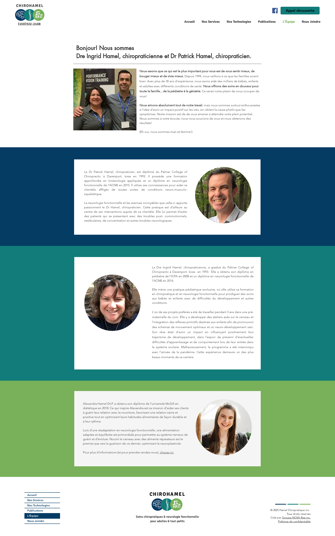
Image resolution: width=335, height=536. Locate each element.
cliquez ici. (167, 452)
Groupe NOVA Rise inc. (296, 517)
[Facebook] (275, 10)
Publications (35, 510)
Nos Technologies (38, 505)
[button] (210, 22)
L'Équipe (32, 516)
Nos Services (35, 500)
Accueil (32, 495)
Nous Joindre (35, 521)
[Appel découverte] (300, 10)
